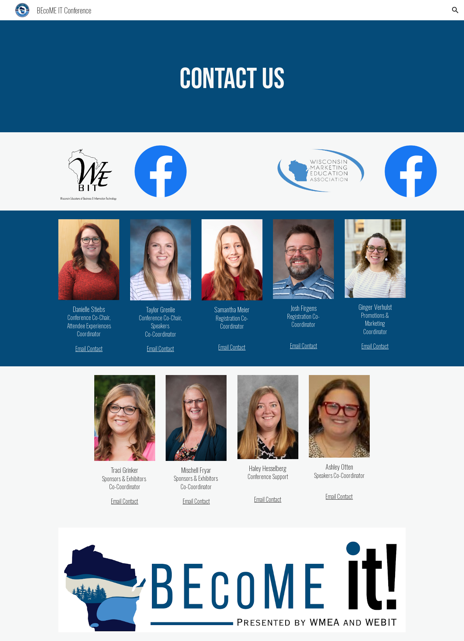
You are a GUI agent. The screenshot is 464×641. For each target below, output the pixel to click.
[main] (232, 76)
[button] (455, 10)
